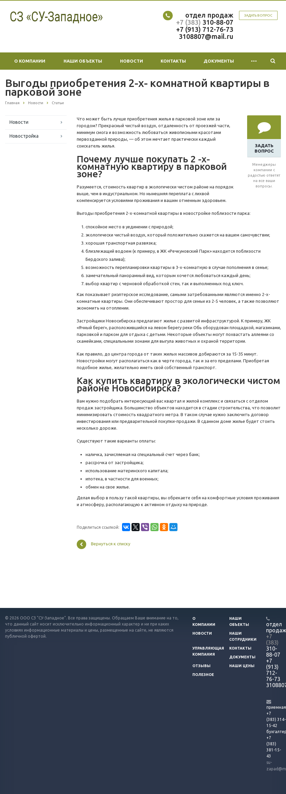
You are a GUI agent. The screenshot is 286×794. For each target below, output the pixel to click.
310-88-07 (217, 22)
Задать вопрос (258, 15)
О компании (29, 61)
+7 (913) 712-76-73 (204, 29)
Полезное (203, 675)
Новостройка (24, 136)
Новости (131, 61)
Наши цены (242, 666)
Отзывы (201, 666)
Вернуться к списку (103, 544)
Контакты (173, 61)
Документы (219, 61)
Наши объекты (83, 61)
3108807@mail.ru (206, 36)
